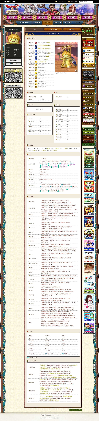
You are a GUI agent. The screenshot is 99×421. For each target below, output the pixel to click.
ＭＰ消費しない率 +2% (66, 311)
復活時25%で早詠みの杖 (64, 209)
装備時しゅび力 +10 (55, 320)
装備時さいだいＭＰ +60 (68, 313)
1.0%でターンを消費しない (56, 313)
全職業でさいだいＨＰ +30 (55, 202)
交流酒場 (42, 17)
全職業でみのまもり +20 (46, 235)
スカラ (63, 343)
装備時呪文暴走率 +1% (46, 313)
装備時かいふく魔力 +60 (56, 311)
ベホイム (63, 350)
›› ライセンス (56, 415)
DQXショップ (87, 17)
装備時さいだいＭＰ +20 (46, 325)
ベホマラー (31, 350)
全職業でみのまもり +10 (66, 202)
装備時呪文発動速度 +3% (57, 315)
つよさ (47, 23)
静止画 (16, 71)
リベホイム (31, 353)
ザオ (46, 338)
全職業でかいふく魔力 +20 (46, 246)
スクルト (31, 348)
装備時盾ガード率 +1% (46, 320)
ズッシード (31, 340)
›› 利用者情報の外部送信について (46, 415)
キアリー (47, 335)
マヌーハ (47, 340)
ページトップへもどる (75, 410)
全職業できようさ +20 (45, 218)
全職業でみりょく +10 (54, 268)
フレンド (78, 23)
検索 (94, 1)
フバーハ (63, 345)
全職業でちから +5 (55, 200)
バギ (63, 340)
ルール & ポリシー (61, 1)
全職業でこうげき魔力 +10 (46, 213)
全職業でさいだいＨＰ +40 (46, 219)
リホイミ (63, 335)
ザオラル (47, 345)
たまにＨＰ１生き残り (53, 209)
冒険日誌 (37, 23)
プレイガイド (27, 17)
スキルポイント (53, 29)
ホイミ (30, 335)
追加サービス (72, 17)
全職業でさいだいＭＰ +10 (58, 205)
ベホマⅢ (65, 353)
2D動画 (10, 71)
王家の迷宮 (71, 29)
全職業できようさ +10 (66, 262)
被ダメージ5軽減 (73, 209)
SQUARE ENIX (10, 1)
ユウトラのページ (24, 22)
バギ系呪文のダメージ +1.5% (58, 317)
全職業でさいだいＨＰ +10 (65, 257)
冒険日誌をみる (13, 60)
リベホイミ (31, 345)
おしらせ (12, 17)
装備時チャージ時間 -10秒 (46, 317)
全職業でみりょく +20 (45, 226)
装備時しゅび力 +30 (65, 321)
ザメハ (30, 338)
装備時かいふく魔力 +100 (46, 315)
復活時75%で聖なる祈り (54, 211)
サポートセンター (74, 1)
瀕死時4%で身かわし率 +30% (58, 325)
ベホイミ (31, 343)
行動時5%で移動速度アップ (69, 315)
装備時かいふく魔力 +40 (70, 317)
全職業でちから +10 (65, 218)
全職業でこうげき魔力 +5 (67, 266)
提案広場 (57, 17)
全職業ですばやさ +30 (55, 218)
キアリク (47, 343)
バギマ (46, 348)
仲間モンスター (58, 23)
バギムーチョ (50, 353)
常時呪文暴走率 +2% (68, 213)
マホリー (63, 338)
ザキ (63, 348)
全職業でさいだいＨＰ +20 (46, 242)
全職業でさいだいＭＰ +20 (69, 251)
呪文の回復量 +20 (44, 211)
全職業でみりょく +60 (45, 255)
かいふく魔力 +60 (67, 207)
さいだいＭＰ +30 (44, 209)
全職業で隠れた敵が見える (46, 275)
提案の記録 (13, 64)
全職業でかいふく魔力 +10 (46, 205)
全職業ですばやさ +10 (57, 262)
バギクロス (47, 350)
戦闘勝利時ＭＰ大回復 (46, 311)
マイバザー (68, 23)
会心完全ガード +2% (69, 325)
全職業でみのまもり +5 (46, 200)
